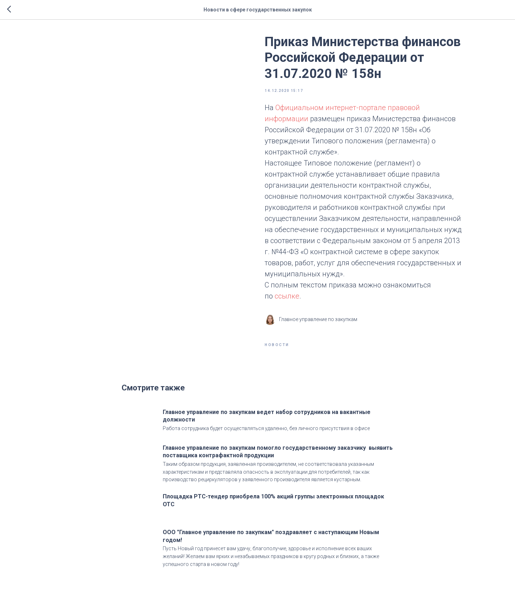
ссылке (287, 296)
